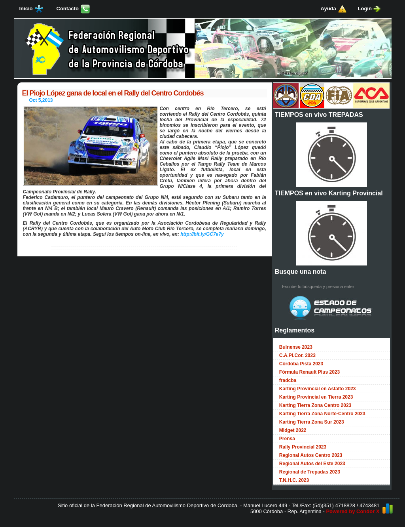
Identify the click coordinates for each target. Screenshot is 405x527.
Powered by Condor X (352, 511)
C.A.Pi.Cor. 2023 (297, 355)
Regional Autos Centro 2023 (311, 455)
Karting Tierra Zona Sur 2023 (311, 422)
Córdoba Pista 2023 (301, 364)
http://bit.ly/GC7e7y (201, 234)
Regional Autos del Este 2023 (312, 463)
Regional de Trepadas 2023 (309, 472)
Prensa (287, 438)
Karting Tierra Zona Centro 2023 (315, 405)
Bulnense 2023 (295, 347)
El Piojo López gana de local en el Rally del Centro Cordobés (113, 93)
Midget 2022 (293, 430)
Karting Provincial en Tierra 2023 (316, 397)
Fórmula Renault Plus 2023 (309, 372)
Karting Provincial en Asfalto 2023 (317, 388)
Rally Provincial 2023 (302, 447)
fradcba (287, 380)
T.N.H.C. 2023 (294, 480)
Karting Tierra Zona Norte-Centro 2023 (322, 413)
